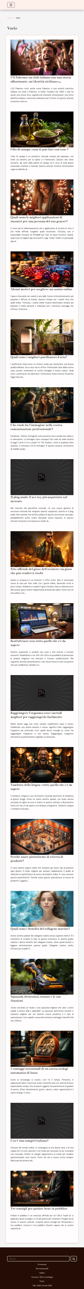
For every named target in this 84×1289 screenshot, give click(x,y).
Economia (42, 1264)
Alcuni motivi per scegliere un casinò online (41, 289)
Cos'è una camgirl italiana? (30, 1140)
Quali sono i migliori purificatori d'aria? (39, 357)
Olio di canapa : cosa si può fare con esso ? (40, 149)
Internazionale (42, 1268)
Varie (42, 1281)
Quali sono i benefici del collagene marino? (40, 929)
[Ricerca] (38, 1258)
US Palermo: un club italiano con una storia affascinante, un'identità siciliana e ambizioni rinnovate (41, 81)
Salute (42, 1273)
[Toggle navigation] (11, 5)
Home (10, 17)
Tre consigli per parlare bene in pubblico (39, 1208)
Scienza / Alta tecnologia (42, 1277)
